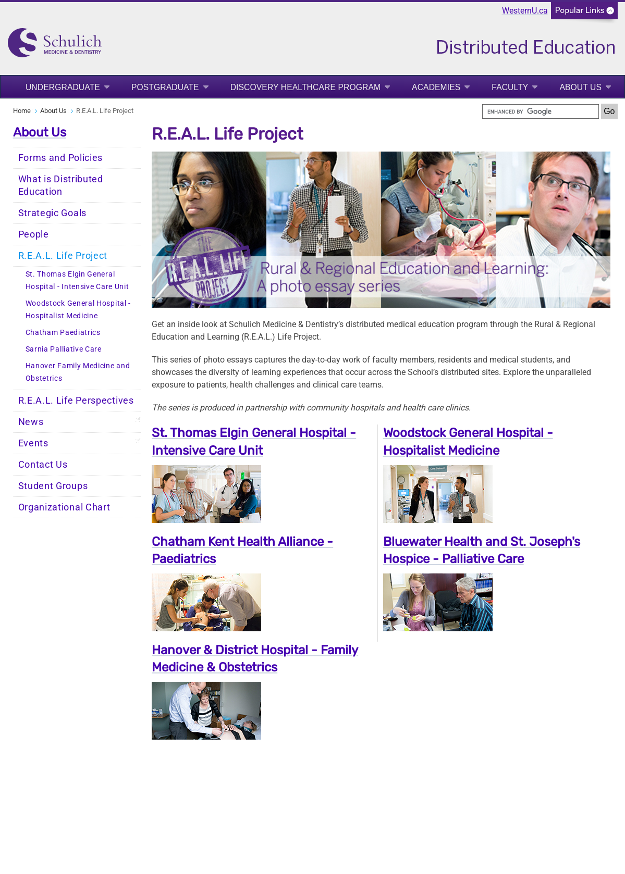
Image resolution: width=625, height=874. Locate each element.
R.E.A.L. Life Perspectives (76, 400)
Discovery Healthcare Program (305, 87)
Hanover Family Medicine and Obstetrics (78, 372)
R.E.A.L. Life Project (63, 256)
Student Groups (53, 486)
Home (22, 111)
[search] (540, 111)
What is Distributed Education (60, 185)
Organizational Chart (64, 507)
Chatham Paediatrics (63, 332)
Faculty (510, 87)
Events (33, 443)
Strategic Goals (52, 213)
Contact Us (43, 464)
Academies (436, 87)
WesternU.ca (525, 11)
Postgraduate (165, 87)
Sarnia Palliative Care (64, 349)
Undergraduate (63, 87)
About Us (580, 87)
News (31, 422)
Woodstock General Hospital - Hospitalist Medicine (78, 309)
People (33, 234)
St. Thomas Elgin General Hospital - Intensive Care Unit (77, 280)
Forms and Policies (60, 158)
